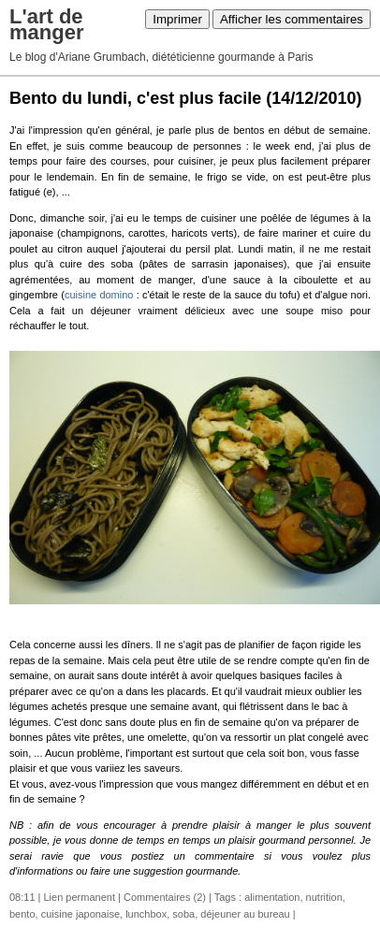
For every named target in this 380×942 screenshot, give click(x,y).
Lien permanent (79, 897)
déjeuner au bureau (244, 914)
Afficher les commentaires (291, 19)
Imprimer (177, 19)
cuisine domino (99, 294)
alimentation (272, 897)
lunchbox (146, 914)
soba (183, 914)
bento (22, 914)
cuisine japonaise (80, 914)
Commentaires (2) (165, 897)
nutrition (324, 897)
